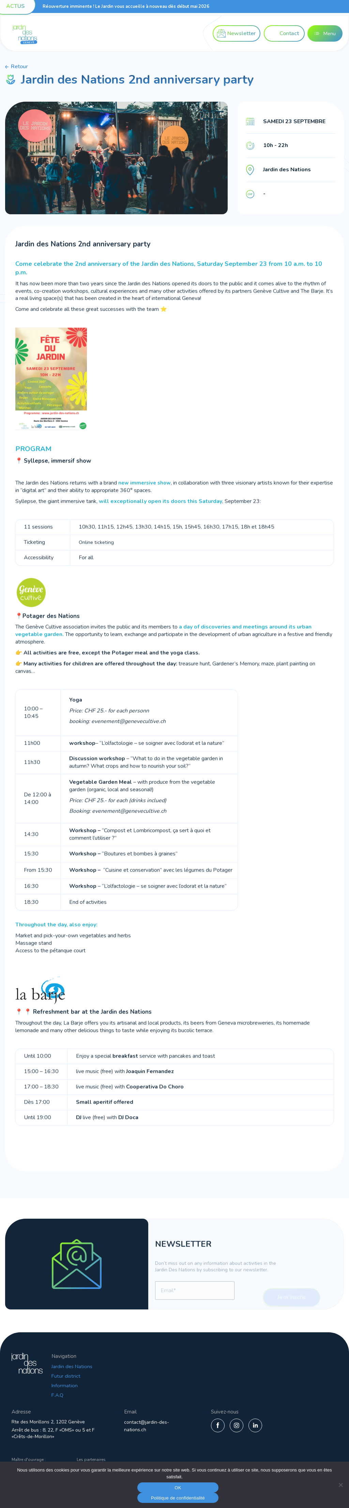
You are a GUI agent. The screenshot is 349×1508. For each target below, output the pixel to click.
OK (177, 1487)
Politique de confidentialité (178, 1497)
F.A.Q (84, 1395)
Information (91, 1385)
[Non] (340, 1484)
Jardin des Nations (99, 1366)
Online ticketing (97, 558)
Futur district (93, 1376)
